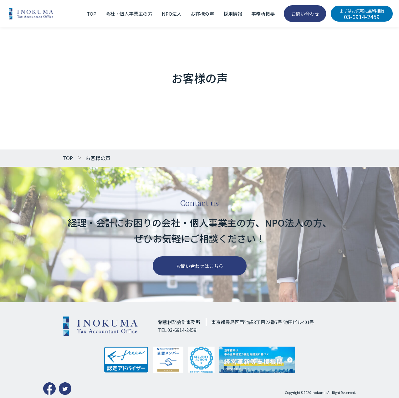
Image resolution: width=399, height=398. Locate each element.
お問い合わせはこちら (199, 266)
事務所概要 (263, 13)
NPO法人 (172, 13)
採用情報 (232, 13)
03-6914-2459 (361, 14)
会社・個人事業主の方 (128, 13)
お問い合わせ (305, 13)
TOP (91, 13)
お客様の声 (202, 13)
